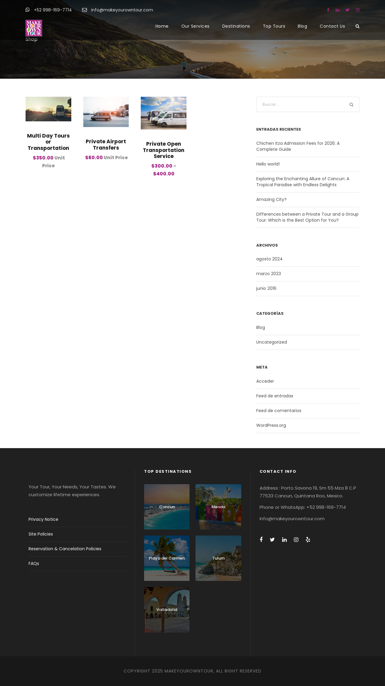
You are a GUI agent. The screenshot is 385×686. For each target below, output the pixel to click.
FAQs (34, 563)
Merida (218, 507)
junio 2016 (266, 288)
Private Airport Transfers (106, 144)
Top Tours (274, 26)
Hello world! (268, 164)
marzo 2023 (268, 274)
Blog (302, 26)
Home (162, 26)
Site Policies (41, 534)
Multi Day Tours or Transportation (48, 142)
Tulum (218, 558)
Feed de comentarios (278, 411)
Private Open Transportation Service (163, 150)
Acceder (265, 381)
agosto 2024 (269, 259)
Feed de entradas (274, 396)
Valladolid (166, 609)
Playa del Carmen (167, 558)
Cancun (167, 507)
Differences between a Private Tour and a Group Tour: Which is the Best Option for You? (307, 217)
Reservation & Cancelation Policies (65, 549)
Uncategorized (271, 342)
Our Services (195, 26)
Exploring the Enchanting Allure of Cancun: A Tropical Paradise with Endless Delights (302, 182)
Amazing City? (271, 199)
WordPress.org (271, 425)
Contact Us (332, 26)
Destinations (236, 26)
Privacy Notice (43, 519)
